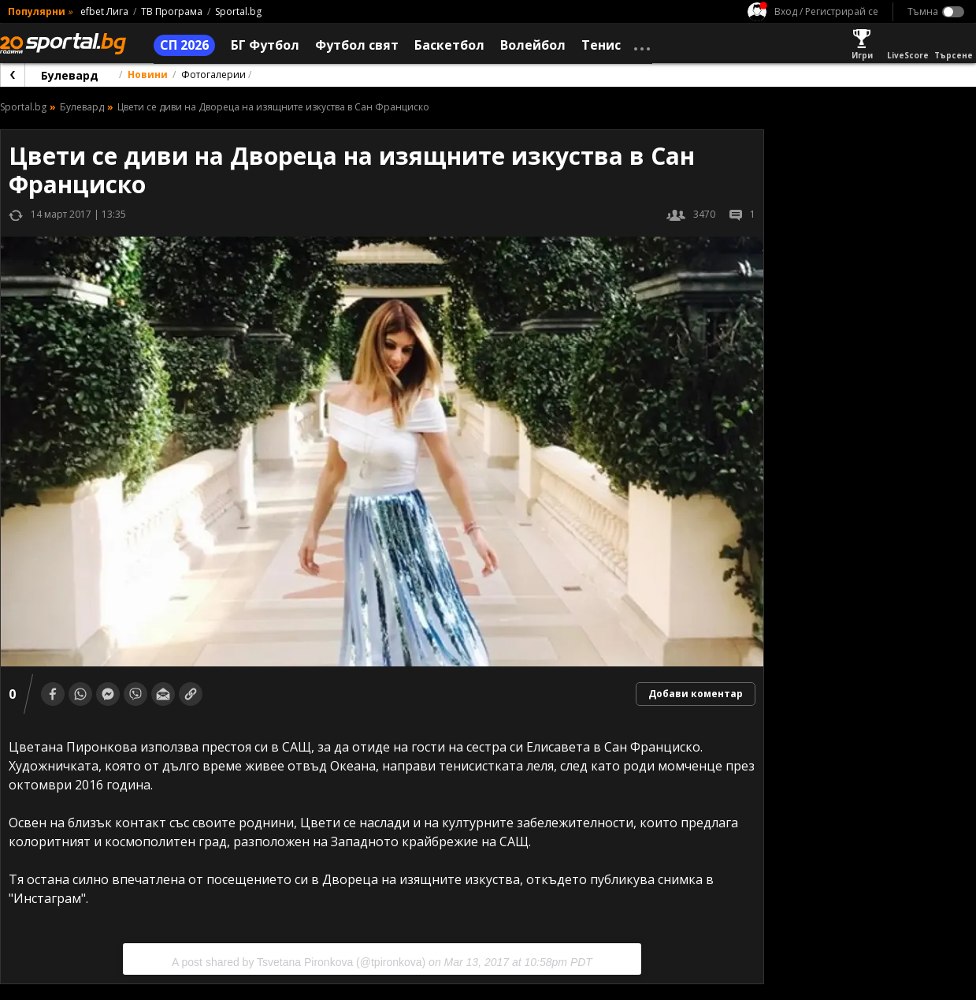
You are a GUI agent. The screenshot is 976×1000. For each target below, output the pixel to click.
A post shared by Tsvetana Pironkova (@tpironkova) (298, 962)
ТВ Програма (171, 11)
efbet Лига (104, 11)
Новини (148, 74)
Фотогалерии (213, 74)
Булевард (69, 75)
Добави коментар (695, 693)
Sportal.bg (238, 11)
